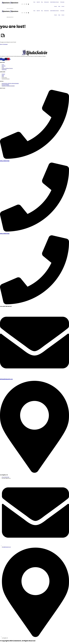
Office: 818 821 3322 (4, 161)
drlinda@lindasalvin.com (6, 379)
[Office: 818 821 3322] (34, 158)
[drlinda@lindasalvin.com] (34, 376)
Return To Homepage (4, 44)
